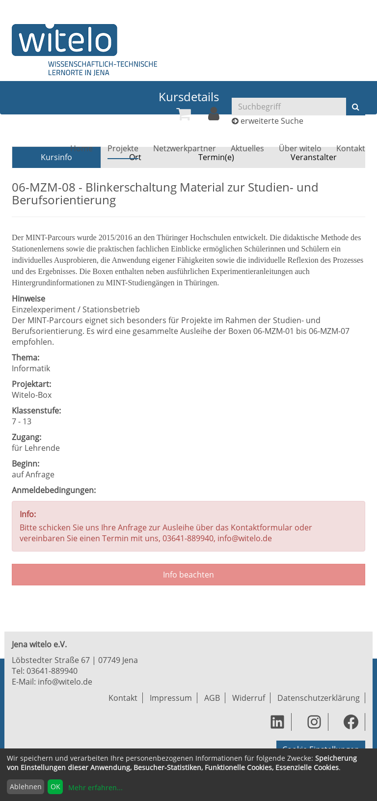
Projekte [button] (123, 148)
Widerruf (248, 697)
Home (81, 148)
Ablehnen (26, 786)
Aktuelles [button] (247, 148)
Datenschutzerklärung (318, 697)
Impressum (171, 697)
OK (55, 786)
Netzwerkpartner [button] (184, 148)
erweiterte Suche (272, 120)
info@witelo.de (65, 681)
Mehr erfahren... (95, 787)
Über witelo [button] (300, 148)
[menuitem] (183, 114)
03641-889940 (52, 670)
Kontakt (350, 148)
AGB (212, 697)
